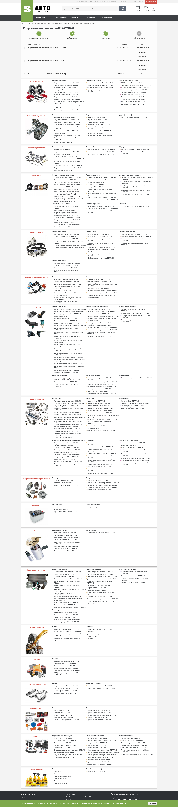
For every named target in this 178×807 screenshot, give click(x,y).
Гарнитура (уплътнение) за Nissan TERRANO (101, 174)
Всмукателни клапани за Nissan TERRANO (67, 395)
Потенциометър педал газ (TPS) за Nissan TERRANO (100, 363)
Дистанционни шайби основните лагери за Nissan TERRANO (103, 399)
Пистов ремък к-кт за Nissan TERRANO (99, 229)
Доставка (24, 779)
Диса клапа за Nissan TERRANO (64, 441)
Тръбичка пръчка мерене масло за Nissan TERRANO (134, 433)
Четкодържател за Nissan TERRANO (98, 467)
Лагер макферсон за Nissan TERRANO (66, 130)
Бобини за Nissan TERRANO (63, 278)
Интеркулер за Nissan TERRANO (64, 594)
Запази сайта (84, 2)
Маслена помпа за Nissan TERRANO (65, 517)
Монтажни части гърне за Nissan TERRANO (101, 665)
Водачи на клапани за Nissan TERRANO (66, 411)
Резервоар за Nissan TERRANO (64, 733)
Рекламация (25, 782)
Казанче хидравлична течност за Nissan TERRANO (133, 149)
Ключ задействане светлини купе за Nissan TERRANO (101, 320)
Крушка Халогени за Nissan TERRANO (99, 689)
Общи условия (25, 789)
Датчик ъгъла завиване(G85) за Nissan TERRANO (69, 297)
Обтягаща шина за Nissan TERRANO (65, 256)
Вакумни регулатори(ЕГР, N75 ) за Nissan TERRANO (134, 297)
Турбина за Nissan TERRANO (63, 427)
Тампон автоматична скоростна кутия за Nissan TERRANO (136, 179)
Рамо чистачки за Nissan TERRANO (132, 717)
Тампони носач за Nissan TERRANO (98, 123)
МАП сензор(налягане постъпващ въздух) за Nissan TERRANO (68, 326)
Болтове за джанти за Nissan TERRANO (133, 116)
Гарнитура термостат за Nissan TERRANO (100, 451)
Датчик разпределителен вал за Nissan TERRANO (70, 315)
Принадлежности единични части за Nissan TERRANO (101, 90)
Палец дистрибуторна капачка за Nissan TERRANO (66, 275)
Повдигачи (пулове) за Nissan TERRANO (67, 389)
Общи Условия (92, 803)
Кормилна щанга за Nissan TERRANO (66, 151)
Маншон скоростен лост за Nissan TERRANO (101, 193)
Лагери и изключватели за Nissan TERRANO (68, 180)
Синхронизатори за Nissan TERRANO (99, 178)
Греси (56, 617)
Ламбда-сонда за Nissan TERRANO (65, 306)
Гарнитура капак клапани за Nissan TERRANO (102, 434)
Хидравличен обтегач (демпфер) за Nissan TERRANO (101, 241)
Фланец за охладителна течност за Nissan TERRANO (100, 579)
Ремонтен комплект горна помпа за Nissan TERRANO (100, 207)
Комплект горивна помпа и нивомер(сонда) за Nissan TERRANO (101, 284)
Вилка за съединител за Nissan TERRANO (67, 192)
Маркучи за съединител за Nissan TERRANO (68, 194)
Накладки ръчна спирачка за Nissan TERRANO (136, 85)
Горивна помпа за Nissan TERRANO (98, 268)
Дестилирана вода (93, 610)
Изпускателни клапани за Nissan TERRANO (68, 398)
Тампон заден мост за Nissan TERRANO (100, 134)
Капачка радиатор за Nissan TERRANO (99, 574)
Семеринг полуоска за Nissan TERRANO (67, 213)
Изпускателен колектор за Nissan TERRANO (68, 407)
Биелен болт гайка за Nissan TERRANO (99, 391)
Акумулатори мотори (60, 485)
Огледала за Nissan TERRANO (97, 719)
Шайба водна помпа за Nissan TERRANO (100, 248)
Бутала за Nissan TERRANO (96, 407)
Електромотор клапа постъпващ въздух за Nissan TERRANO (69, 568)
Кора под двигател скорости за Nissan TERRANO (69, 726)
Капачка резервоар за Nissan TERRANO (100, 733)
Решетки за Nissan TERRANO (96, 724)
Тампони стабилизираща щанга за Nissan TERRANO (100, 126)
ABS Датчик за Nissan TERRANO (131, 83)
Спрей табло (58, 749)
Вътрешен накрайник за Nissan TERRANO (67, 164)
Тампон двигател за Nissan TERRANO (133, 425)
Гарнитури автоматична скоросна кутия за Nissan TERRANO (136, 174)
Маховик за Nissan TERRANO (63, 183)
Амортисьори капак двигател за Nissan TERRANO (103, 728)
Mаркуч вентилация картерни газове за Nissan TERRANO (135, 445)
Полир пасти (58, 747)
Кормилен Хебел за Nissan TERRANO (66, 153)
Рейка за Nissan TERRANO (62, 146)
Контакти (152, 2)
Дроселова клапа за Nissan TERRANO (66, 425)
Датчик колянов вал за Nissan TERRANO (67, 310)
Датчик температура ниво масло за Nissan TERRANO (67, 322)
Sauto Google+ (124, 775)
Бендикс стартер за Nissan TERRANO (66, 463)
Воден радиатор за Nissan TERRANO (66, 589)
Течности (95, 18)
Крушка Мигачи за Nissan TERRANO (98, 696)
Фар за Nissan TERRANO (62, 687)
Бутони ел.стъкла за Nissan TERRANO (99, 323)
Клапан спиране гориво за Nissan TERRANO (135, 301)
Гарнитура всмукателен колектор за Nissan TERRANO (101, 437)
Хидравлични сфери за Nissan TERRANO (67, 134)
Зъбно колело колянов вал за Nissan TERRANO (102, 402)
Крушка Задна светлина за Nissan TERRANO (101, 691)
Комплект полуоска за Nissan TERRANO (66, 211)
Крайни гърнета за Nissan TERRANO (65, 667)
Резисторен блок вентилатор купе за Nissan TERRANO (135, 557)
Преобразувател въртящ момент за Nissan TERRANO (134, 183)
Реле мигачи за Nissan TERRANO (98, 301)
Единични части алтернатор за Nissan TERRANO (103, 465)
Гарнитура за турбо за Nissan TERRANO (66, 436)
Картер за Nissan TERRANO (130, 384)
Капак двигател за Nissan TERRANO (65, 717)
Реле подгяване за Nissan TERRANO (99, 310)
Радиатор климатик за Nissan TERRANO (66, 596)
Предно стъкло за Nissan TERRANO (65, 722)
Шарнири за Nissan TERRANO (96, 119)
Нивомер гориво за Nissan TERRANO (99, 373)
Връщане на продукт (27, 786)
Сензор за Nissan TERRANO (96, 183)
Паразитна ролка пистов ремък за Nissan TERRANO (100, 235)
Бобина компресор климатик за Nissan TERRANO (69, 584)
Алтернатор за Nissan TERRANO (97, 458)
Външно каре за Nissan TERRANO (65, 204)
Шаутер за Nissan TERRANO (63, 461)
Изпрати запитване (100, 2)
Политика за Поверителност (113, 803)
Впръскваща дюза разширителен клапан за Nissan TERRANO (67, 576)
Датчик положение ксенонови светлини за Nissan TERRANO (69, 345)
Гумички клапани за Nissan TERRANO (66, 414)
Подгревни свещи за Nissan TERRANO (66, 270)
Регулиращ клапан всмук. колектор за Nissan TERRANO (135, 304)
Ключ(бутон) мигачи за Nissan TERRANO (100, 312)
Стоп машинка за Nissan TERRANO (98, 297)
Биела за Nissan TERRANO (96, 384)
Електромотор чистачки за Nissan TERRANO (135, 719)
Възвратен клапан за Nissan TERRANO (66, 580)
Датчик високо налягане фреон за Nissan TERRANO (67, 560)
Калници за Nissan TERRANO (63, 715)
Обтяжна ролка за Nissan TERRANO (65, 229)
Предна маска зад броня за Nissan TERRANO (68, 731)
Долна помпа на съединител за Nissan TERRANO (103, 201)
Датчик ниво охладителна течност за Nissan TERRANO (68, 338)
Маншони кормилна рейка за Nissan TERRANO (69, 155)
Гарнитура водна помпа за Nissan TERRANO (101, 510)
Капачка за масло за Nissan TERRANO (99, 735)
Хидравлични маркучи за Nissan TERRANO (134, 146)
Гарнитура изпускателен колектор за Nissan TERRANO (101, 441)
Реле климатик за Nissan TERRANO (65, 366)
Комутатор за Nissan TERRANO (64, 283)
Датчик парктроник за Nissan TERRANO (66, 354)
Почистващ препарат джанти (63, 754)
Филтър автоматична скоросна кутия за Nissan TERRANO (136, 187)
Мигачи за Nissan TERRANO (63, 691)
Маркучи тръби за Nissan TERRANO (65, 434)
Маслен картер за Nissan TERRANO (132, 427)
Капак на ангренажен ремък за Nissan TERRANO (69, 240)
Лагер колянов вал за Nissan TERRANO (99, 394)
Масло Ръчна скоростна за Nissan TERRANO (68, 608)
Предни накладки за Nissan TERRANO (66, 92)
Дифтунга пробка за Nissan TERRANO (133, 391)
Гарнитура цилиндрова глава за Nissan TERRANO (103, 431)
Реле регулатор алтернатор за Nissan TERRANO (102, 461)
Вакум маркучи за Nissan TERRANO (132, 103)
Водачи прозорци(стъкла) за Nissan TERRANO (102, 731)
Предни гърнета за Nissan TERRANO (65, 662)
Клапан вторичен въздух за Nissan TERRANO (68, 162)
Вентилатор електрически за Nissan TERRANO (102, 554)
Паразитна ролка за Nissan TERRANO (66, 231)
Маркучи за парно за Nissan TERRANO (133, 560)
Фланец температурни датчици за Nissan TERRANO (100, 570)
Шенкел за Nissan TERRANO (63, 139)
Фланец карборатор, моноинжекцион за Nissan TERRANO (102, 273)
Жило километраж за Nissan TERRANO (99, 740)
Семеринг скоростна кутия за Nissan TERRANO (102, 195)
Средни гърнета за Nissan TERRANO (65, 665)
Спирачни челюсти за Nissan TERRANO (100, 83)
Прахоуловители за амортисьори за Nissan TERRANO (67, 126)
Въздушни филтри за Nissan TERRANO (66, 638)
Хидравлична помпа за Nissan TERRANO (100, 149)
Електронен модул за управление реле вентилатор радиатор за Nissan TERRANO (67, 363)
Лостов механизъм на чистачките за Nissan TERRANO (134, 727)
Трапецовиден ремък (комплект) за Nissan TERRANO (134, 236)
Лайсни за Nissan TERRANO (96, 722)
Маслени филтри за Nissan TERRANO (66, 644)
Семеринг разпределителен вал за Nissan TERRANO (67, 417)
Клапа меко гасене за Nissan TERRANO (66, 430)
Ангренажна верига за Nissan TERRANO (66, 253)
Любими (146, 10)
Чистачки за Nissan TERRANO (130, 715)
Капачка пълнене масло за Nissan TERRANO (135, 440)
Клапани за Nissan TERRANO (63, 420)
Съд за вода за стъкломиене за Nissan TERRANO (137, 730)
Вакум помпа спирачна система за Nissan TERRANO (67, 520)
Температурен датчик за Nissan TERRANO (67, 301)
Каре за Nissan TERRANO (62, 220)
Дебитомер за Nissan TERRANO (64, 303)
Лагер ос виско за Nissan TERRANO (98, 563)
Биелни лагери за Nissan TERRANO (98, 387)
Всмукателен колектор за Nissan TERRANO (67, 404)
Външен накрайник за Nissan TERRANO (66, 166)
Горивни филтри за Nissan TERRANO (66, 640)
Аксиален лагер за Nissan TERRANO (65, 190)
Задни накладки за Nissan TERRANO (65, 94)
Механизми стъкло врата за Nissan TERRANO (102, 726)
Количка (154, 10)
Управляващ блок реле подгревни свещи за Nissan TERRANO (68, 286)
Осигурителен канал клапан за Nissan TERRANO (69, 400)
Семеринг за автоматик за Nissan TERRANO (135, 190)
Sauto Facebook (113, 775)
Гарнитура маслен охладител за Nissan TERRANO (103, 449)
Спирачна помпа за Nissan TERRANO (133, 94)
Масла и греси (80, 18)
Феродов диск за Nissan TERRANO (65, 176)
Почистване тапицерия (61, 758)
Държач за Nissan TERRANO (96, 180)
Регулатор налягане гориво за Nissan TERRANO (102, 278)
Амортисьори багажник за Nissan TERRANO (101, 717)
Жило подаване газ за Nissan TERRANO (66, 432)
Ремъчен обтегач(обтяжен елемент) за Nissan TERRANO (68, 235)
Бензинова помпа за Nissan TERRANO (66, 528)
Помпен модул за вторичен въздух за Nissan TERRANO (68, 446)
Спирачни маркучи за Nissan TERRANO (133, 92)
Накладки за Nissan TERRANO (63, 89)
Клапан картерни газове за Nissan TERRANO (135, 442)
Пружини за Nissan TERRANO (63, 132)
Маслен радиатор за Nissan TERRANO (66, 598)
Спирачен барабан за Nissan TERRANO (100, 85)
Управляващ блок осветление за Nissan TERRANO (66, 369)
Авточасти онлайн (44, 18)
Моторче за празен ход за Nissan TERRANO (101, 377)
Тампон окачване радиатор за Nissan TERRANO (102, 576)
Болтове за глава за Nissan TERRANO (66, 409)
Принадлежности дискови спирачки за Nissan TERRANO (68, 106)
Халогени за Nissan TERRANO (63, 694)
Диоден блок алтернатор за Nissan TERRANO (101, 463)
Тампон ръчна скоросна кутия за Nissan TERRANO (100, 186)
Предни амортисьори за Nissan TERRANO (67, 119)
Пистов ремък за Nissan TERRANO (98, 227)
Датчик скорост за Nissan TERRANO (65, 308)
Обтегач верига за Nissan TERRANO (65, 258)
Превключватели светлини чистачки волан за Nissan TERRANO (101, 307)
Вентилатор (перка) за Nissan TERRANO (100, 552)
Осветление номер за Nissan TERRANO (66, 696)
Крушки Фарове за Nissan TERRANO (99, 687)
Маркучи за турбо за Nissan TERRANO (66, 439)
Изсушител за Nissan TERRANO (64, 554)
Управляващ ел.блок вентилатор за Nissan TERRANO (134, 550)
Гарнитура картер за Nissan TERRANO (99, 444)
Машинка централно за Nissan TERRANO (100, 368)
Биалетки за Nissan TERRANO (97, 116)
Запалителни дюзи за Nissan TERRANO (100, 270)
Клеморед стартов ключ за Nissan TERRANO (101, 299)
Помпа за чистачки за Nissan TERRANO (133, 724)
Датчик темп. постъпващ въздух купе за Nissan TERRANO (69, 334)
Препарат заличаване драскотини (64, 756)
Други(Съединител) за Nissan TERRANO (66, 187)
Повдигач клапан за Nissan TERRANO (66, 402)
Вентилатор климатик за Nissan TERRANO (67, 573)
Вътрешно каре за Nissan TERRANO (65, 206)
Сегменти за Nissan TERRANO (97, 409)
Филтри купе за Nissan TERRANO (64, 642)
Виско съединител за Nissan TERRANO (99, 550)
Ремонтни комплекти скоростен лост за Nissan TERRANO (102, 190)
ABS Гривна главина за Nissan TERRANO (134, 101)
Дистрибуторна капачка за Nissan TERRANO (68, 272)
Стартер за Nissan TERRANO (63, 458)
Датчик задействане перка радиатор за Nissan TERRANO (68, 351)
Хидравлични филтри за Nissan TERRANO (67, 647)
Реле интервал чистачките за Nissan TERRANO (102, 314)
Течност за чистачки (93, 613)
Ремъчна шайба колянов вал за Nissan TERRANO (103, 404)
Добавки (90, 615)
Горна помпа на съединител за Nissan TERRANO (102, 204)
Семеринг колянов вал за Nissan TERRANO (101, 411)
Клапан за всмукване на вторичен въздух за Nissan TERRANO (135, 308)
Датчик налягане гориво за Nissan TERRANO (68, 342)
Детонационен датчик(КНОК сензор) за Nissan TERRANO (68, 318)
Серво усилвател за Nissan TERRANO (133, 96)
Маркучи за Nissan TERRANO (96, 565)
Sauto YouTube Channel (130, 775)
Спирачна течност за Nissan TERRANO (99, 606)
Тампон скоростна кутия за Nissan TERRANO (135, 201)
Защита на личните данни (29, 792)
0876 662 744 (126, 2)
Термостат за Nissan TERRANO (97, 567)
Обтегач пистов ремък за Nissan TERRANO (101, 238)
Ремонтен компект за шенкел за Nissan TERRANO (70, 136)
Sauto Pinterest (136, 775)
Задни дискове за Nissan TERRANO (65, 87)
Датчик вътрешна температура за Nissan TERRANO (67, 330)
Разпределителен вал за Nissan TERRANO (67, 384)
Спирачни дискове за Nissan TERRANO (66, 83)
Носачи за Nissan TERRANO (96, 121)
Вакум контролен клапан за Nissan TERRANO (68, 443)
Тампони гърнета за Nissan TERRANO (99, 662)
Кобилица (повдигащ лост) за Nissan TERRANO (69, 387)
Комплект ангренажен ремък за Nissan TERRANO (69, 238)
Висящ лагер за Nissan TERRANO (64, 215)
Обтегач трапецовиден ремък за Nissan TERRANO (133, 232)
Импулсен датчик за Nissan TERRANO (66, 357)
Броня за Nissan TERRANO (62, 719)
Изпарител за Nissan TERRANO (64, 552)
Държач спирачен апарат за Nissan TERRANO (68, 109)
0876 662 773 (114, 2)
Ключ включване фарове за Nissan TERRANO (101, 317)
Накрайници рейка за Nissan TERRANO (66, 149)
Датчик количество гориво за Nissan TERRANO (69, 348)
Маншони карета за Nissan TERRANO (66, 208)
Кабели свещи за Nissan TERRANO (65, 281)
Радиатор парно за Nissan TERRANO (65, 592)
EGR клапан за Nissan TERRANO (98, 276)
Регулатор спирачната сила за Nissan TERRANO (136, 99)
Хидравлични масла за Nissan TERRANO (67, 614)
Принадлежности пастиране (96, 747)
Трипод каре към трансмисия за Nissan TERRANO (70, 201)
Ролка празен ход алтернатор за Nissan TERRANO (99, 245)
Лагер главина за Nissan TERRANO (98, 132)
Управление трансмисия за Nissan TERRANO (101, 176)
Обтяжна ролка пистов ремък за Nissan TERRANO (103, 231)
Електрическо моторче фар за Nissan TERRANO (102, 366)
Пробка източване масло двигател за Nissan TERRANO (135, 437)
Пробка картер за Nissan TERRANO (132, 389)
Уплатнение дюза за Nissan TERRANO (99, 446)
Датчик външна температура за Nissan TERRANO (69, 313)
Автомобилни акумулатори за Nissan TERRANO (136, 362)
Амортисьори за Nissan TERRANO (65, 116)
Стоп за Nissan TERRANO (62, 689)
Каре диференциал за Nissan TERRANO (66, 217)
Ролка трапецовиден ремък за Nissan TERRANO (136, 229)
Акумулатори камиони (61, 487)
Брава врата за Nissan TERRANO (98, 375)
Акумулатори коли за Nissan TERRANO (66, 489)
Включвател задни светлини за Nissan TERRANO (103, 303)
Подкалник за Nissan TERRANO (97, 715)
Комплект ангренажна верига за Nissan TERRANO (70, 260)
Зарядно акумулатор (93, 485)
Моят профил (138, 2)
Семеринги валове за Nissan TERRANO (100, 429)
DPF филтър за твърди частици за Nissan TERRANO (67, 650)
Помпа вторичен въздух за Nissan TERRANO (101, 146)
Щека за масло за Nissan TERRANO (132, 430)
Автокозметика (111, 18)
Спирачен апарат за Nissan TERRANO (66, 96)
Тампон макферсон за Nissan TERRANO (66, 123)
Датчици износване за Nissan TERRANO (66, 99)
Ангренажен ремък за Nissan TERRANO (66, 227)
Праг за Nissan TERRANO (62, 724)
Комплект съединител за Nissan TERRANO (67, 174)
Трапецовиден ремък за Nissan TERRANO (134, 227)
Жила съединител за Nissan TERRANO (66, 185)
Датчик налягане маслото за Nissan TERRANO (68, 299)
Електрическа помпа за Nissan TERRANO (100, 151)
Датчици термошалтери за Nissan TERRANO (101, 556)
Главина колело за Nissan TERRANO (99, 130)
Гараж (138, 10)
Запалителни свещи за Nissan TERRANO (67, 268)
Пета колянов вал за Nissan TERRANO (99, 396)
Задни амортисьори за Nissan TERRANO (67, 121)
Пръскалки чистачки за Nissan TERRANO (134, 722)
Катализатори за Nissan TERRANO (65, 669)
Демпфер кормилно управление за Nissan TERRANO (67, 159)
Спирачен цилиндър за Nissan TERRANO (134, 89)
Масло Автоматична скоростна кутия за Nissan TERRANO (69, 611)
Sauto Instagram (141, 775)
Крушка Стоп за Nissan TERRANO (98, 694)
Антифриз (90, 608)
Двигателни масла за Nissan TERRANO (66, 606)
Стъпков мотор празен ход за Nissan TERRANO (102, 370)
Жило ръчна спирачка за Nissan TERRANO (134, 87)
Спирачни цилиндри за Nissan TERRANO (100, 87)
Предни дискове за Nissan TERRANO (65, 85)
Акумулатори (63, 18)
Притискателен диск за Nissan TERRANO (67, 178)
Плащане (24, 776)
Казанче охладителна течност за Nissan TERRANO (100, 560)
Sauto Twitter (118, 775)
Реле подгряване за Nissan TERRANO (66, 289)
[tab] (89, 52)
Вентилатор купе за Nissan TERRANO (133, 554)
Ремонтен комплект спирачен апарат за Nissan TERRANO (69, 102)
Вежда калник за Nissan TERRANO (65, 728)
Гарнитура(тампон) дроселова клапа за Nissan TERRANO (102, 426)
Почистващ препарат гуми (62, 752)
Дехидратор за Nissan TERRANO (64, 582)
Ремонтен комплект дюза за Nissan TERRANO (102, 281)
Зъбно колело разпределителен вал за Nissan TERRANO (68, 392)
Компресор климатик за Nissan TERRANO (67, 550)
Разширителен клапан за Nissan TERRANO (67, 556)
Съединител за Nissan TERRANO (64, 196)
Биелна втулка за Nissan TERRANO (98, 389)
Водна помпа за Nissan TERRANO (64, 510)
